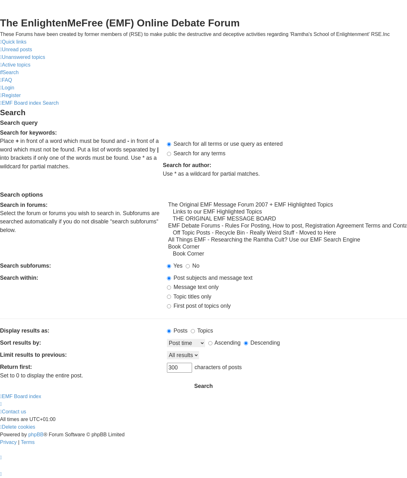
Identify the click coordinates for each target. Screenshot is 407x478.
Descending (262, 343)
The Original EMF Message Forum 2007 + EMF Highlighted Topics (287, 204)
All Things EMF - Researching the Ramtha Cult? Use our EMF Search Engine (287, 239)
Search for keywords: (28, 133)
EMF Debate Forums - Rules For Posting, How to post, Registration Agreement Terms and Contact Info (287, 225)
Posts (177, 330)
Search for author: (187, 165)
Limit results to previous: (33, 355)
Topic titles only (189, 296)
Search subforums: (25, 266)
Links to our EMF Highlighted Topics (287, 211)
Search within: (19, 278)
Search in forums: (24, 205)
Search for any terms (196, 153)
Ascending (224, 343)
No (192, 266)
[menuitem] (16, 49)
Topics (202, 330)
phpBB (36, 434)
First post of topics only (199, 306)
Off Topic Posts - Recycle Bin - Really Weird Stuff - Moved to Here (287, 232)
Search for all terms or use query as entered (225, 144)
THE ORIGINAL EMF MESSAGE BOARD (287, 218)
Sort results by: (20, 343)
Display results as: (24, 330)
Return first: (16, 367)
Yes (175, 266)
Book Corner (287, 246)
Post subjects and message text (209, 278)
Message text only (193, 287)
